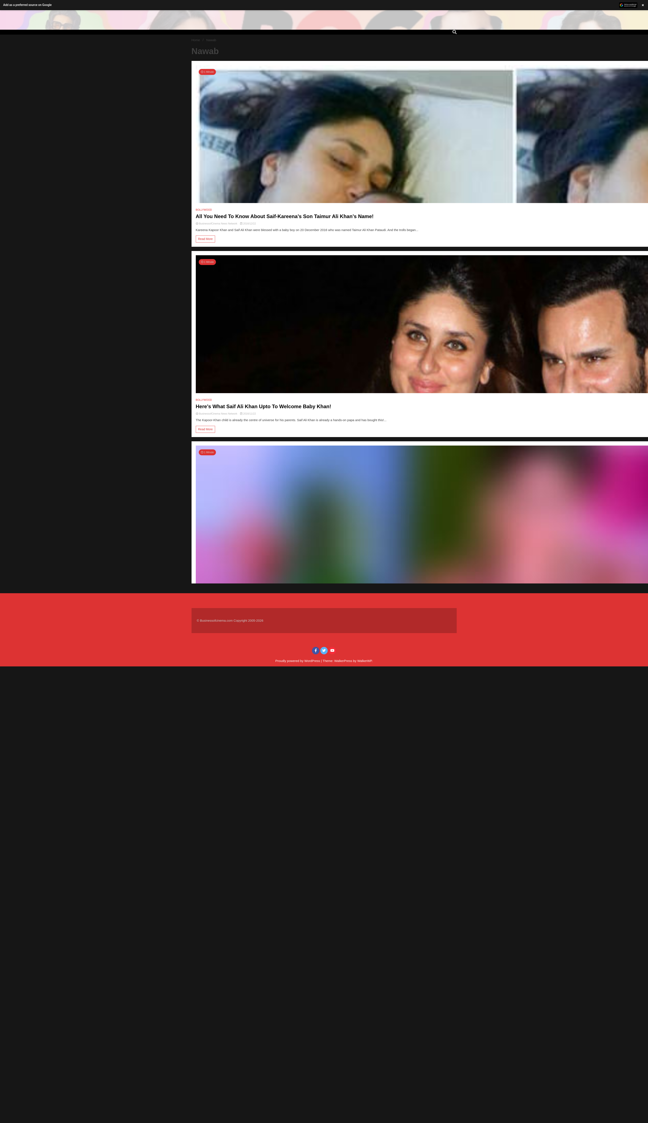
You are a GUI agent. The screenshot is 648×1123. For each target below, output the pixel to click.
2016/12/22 (248, 223)
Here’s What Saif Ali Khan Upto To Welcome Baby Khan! (263, 406)
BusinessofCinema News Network (217, 223)
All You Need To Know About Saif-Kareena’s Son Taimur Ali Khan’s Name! (285, 216)
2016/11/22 (248, 413)
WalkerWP (364, 661)
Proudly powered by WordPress (298, 661)
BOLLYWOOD (204, 209)
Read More (205, 239)
